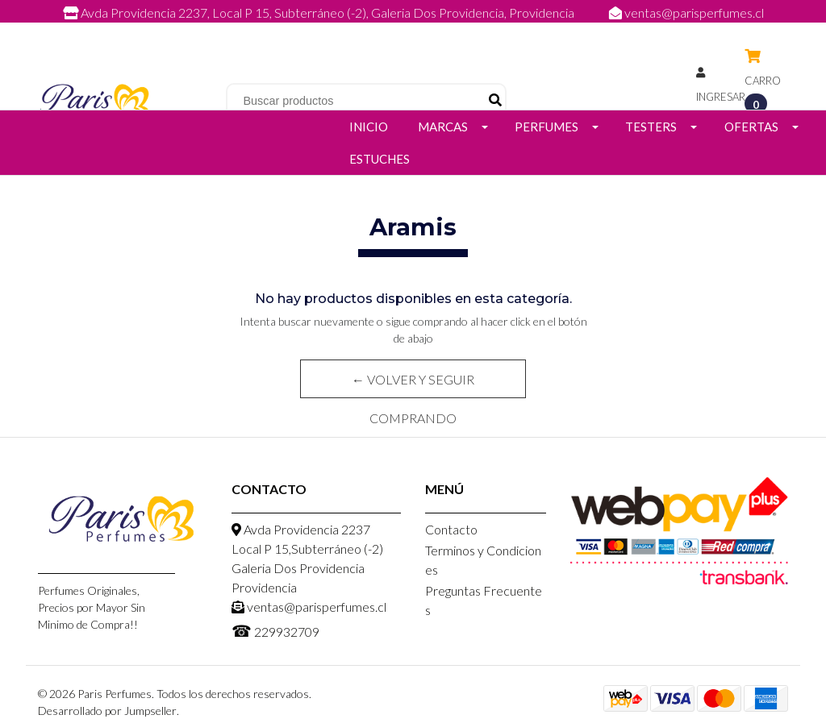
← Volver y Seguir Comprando (413, 385)
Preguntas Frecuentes (483, 600)
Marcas (443, 126)
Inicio (368, 126)
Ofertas (751, 126)
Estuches (379, 159)
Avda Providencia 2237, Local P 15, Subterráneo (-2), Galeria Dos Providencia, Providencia (320, 12)
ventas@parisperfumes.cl (686, 12)
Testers (651, 126)
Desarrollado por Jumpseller (107, 710)
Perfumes (546, 126)
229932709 (429, 30)
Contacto (451, 529)
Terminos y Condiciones (483, 559)
